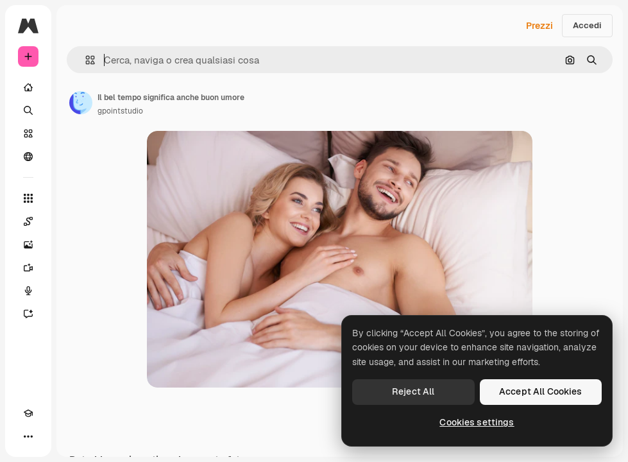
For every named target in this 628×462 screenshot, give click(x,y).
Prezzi (539, 25)
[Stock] (28, 133)
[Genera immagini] (28, 244)
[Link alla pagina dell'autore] (80, 102)
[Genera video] (28, 267)
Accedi (587, 25)
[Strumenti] (28, 198)
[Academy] (28, 413)
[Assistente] (28, 314)
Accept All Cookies (540, 391)
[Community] (28, 156)
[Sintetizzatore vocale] (28, 290)
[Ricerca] (28, 110)
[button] (85, 60)
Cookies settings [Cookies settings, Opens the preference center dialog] (476, 422)
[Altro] (28, 436)
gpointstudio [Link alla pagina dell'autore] (120, 111)
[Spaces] (28, 221)
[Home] (28, 87)
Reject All (413, 391)
